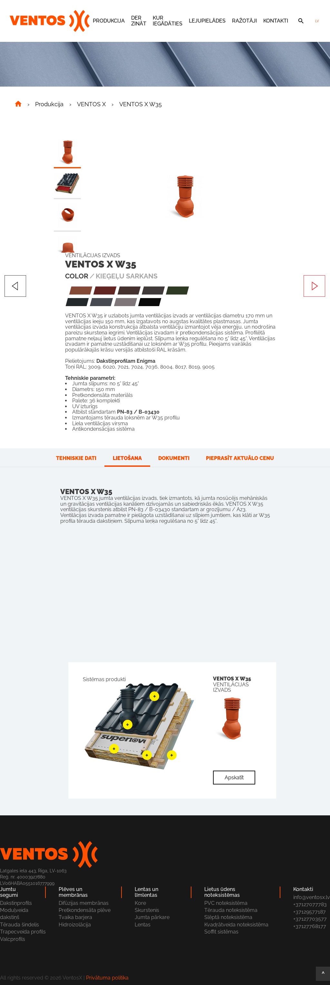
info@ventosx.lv (311, 897)
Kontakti (275, 21)
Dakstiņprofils (16, 903)
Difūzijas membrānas (84, 903)
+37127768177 (309, 926)
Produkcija (109, 21)
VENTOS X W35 (140, 104)
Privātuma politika (107, 978)
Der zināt (138, 21)
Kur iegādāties (167, 21)
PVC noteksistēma (226, 903)
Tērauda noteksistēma (230, 910)
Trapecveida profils (23, 932)
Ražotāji (244, 21)
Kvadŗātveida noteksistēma (236, 925)
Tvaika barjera (75, 917)
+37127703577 (310, 919)
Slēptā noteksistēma (228, 917)
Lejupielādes (207, 21)
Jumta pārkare (152, 917)
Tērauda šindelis (19, 925)
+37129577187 (309, 912)
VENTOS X (91, 104)
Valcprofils (12, 939)
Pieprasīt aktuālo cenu (240, 458)
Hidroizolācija (75, 925)
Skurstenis (147, 910)
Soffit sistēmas (221, 932)
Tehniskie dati (76, 458)
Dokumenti (173, 458)
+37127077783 (310, 904)
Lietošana (127, 458)
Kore (140, 903)
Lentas (142, 925)
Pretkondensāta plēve (85, 910)
